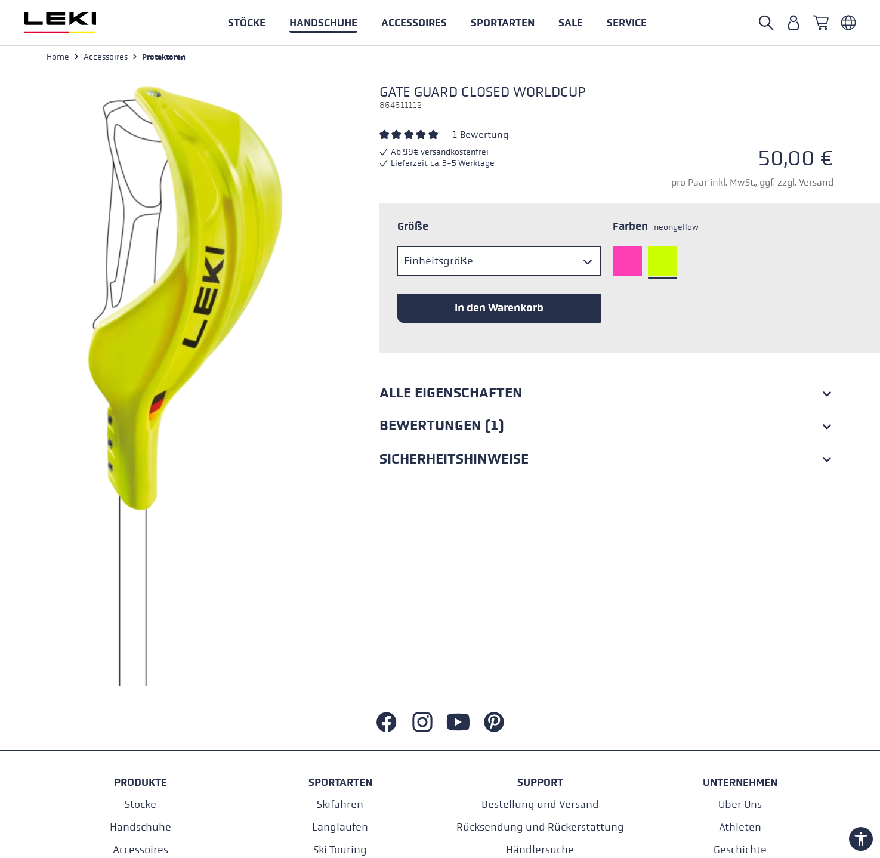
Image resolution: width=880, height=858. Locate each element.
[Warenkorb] (821, 22)
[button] (502, 23)
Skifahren (340, 806)
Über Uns (740, 806)
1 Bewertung (480, 135)
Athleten (740, 828)
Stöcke (140, 806)
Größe (412, 226)
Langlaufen (340, 828)
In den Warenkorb (499, 308)
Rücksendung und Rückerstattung (540, 828)
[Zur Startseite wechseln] (73, 22)
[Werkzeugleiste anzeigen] (861, 839)
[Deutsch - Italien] (848, 22)
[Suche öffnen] (766, 22)
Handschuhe (140, 828)
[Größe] (499, 261)
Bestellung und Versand (540, 806)
